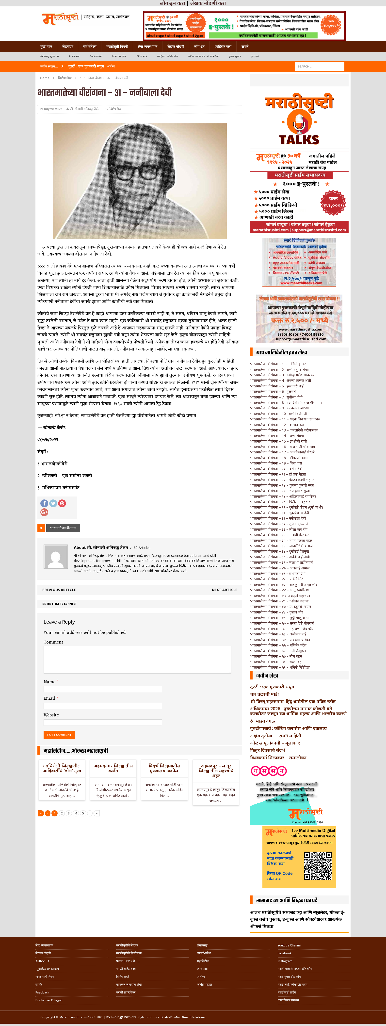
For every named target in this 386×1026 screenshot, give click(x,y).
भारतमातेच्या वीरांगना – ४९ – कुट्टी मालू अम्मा (279, 617)
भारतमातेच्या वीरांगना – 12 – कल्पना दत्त (277, 424)
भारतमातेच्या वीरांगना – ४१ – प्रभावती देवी (278, 573)
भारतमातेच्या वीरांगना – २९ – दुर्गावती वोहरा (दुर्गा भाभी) (286, 507)
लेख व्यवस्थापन (147, 47)
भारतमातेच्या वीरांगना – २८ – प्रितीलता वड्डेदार (280, 501)
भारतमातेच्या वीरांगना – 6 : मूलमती (273, 391)
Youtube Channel (289, 945)
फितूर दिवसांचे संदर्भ (267, 750)
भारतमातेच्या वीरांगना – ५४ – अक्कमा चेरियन (280, 639)
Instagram (285, 961)
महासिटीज (203, 961)
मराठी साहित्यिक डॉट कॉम (292, 984)
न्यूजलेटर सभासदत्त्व (47, 969)
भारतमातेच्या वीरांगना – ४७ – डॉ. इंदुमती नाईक (280, 606)
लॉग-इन (199, 47)
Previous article (59, 589)
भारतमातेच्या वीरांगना (63, 528)
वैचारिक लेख (96, 56)
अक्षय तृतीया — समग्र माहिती (275, 736)
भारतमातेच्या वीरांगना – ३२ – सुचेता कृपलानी (279, 524)
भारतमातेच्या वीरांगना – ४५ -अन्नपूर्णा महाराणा (280, 595)
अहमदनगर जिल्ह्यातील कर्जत (113, 768)
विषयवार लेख (119, 56)
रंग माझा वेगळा (263, 721)
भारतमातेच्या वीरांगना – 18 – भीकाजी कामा (279, 457)
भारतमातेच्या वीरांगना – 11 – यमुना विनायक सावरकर (285, 419)
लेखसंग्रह (67, 47)
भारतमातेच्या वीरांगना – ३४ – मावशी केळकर (279, 534)
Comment (53, 642)
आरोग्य (201, 976)
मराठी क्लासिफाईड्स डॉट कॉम (295, 969)
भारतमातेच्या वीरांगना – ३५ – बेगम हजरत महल (281, 540)
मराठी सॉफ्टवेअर (125, 992)
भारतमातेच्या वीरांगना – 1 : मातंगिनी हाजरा (278, 364)
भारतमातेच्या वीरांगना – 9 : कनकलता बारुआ (279, 408)
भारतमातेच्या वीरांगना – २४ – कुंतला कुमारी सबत (282, 485)
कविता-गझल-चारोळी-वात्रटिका (203, 56)
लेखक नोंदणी (175, 47)
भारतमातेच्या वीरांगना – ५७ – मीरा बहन (276, 656)
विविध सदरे (141, 56)
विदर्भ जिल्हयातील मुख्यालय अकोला (164, 768)
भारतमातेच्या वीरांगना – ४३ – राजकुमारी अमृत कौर (283, 584)
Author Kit (42, 961)
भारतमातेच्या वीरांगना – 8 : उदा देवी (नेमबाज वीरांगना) (286, 402)
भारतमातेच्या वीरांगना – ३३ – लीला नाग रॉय (278, 529)
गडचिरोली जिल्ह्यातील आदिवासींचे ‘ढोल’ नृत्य (62, 768)
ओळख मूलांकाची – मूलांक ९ (275, 743)
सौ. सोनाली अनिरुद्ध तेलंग (85, 109)
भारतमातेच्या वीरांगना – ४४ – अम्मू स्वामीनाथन (280, 590)
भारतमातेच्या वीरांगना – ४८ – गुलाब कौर (276, 612)
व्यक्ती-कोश (204, 953)
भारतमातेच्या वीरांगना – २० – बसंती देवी (276, 468)
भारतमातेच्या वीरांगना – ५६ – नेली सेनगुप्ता (278, 650)
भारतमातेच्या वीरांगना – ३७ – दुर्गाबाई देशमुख (279, 551)
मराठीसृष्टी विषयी (117, 47)
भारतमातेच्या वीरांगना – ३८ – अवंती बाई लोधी (280, 557)
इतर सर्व (255, 56)
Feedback (42, 992)
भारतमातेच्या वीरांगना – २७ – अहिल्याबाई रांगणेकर (283, 496)
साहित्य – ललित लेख (167, 56)
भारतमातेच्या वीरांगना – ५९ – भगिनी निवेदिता (280, 667)
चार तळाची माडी (264, 694)
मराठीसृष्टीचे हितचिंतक (129, 953)
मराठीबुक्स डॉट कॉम (289, 976)
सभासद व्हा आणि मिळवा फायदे (287, 901)
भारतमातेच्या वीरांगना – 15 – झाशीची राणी (278, 441)
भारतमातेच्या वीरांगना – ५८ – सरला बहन (277, 661)
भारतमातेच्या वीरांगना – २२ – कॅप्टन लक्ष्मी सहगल (282, 479)
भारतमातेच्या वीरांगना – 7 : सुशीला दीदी (276, 397)
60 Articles (142, 547)
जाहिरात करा (223, 47)
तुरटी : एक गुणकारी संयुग (272, 687)
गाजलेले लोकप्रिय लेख (129, 984)
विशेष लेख (74, 56)
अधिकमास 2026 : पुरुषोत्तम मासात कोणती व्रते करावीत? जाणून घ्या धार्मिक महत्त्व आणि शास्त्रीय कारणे (298, 711)
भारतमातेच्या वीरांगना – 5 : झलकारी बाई (277, 386)
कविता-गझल (204, 984)
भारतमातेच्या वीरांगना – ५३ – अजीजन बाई (278, 634)
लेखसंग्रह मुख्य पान (49, 56)
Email (50, 698)
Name (50, 682)
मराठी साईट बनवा (126, 969)
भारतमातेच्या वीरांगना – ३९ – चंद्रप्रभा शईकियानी (281, 562)
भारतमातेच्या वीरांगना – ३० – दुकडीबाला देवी (279, 513)
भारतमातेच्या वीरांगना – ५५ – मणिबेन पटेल (278, 645)
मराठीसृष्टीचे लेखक (127, 945)
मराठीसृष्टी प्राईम (287, 992)
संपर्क (244, 47)
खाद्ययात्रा (202, 969)
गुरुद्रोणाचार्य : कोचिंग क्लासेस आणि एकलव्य (288, 728)
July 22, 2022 (53, 109)
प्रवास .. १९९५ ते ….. (128, 961)
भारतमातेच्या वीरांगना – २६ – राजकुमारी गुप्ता (280, 490)
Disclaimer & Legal (48, 1000)
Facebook (284, 953)
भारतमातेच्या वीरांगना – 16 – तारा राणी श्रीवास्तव (282, 446)
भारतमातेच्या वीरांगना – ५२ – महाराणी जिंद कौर (281, 628)
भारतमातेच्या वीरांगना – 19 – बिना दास (276, 463)
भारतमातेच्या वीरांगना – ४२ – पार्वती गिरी (277, 579)
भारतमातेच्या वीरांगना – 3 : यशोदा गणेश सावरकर (282, 375)
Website (51, 715)
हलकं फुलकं (235, 56)
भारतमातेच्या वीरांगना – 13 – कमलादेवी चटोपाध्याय (284, 430)
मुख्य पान (46, 47)
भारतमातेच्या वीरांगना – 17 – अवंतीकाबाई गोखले (282, 452)
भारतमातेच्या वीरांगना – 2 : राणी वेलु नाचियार (279, 369)
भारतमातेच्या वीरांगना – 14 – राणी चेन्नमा (277, 435)
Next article (224, 589)
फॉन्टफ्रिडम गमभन (288, 1000)
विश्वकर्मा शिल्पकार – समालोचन (278, 758)
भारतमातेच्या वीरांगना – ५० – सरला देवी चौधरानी (282, 623)
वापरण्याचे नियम (44, 976)
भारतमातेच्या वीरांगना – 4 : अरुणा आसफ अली (280, 380)
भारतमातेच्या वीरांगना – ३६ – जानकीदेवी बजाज (281, 546)
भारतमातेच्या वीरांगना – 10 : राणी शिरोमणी (278, 413)
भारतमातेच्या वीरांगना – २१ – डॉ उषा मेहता (278, 474)
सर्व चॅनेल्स (89, 47)
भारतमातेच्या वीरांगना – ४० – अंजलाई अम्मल (280, 568)
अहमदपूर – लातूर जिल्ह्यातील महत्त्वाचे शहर (216, 770)
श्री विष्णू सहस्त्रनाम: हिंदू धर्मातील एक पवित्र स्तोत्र (293, 701)
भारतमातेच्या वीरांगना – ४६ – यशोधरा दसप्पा (279, 601)
